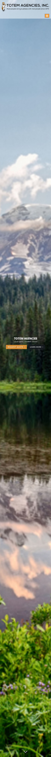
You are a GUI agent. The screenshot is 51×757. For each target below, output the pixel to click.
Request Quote (16, 347)
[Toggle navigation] (47, 16)
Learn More (37, 347)
